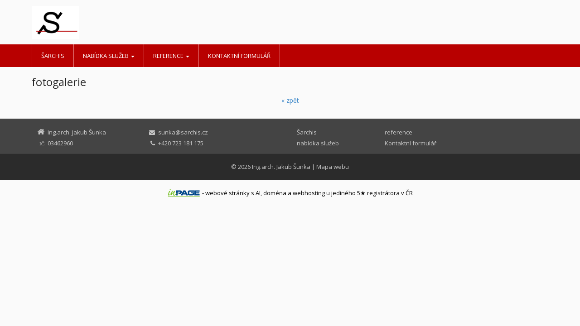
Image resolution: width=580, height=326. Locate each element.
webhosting (309, 193)
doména (274, 193)
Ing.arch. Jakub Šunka (281, 167)
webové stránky (227, 193)
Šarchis (52, 56)
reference (171, 56)
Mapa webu (332, 167)
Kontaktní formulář (239, 56)
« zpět (290, 100)
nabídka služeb (109, 56)
